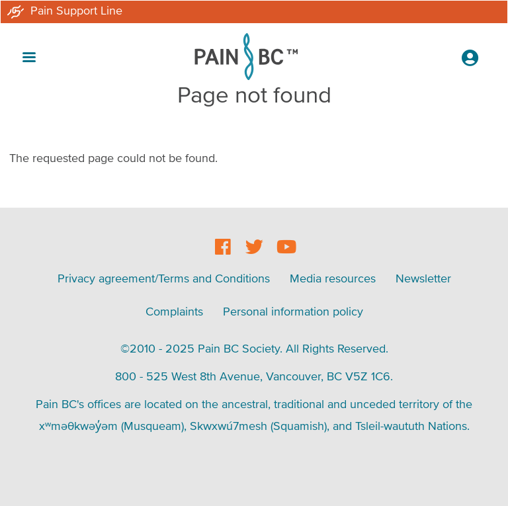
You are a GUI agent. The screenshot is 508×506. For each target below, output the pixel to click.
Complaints (174, 311)
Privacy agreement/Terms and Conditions (164, 278)
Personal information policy (293, 311)
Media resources (333, 278)
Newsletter (423, 278)
